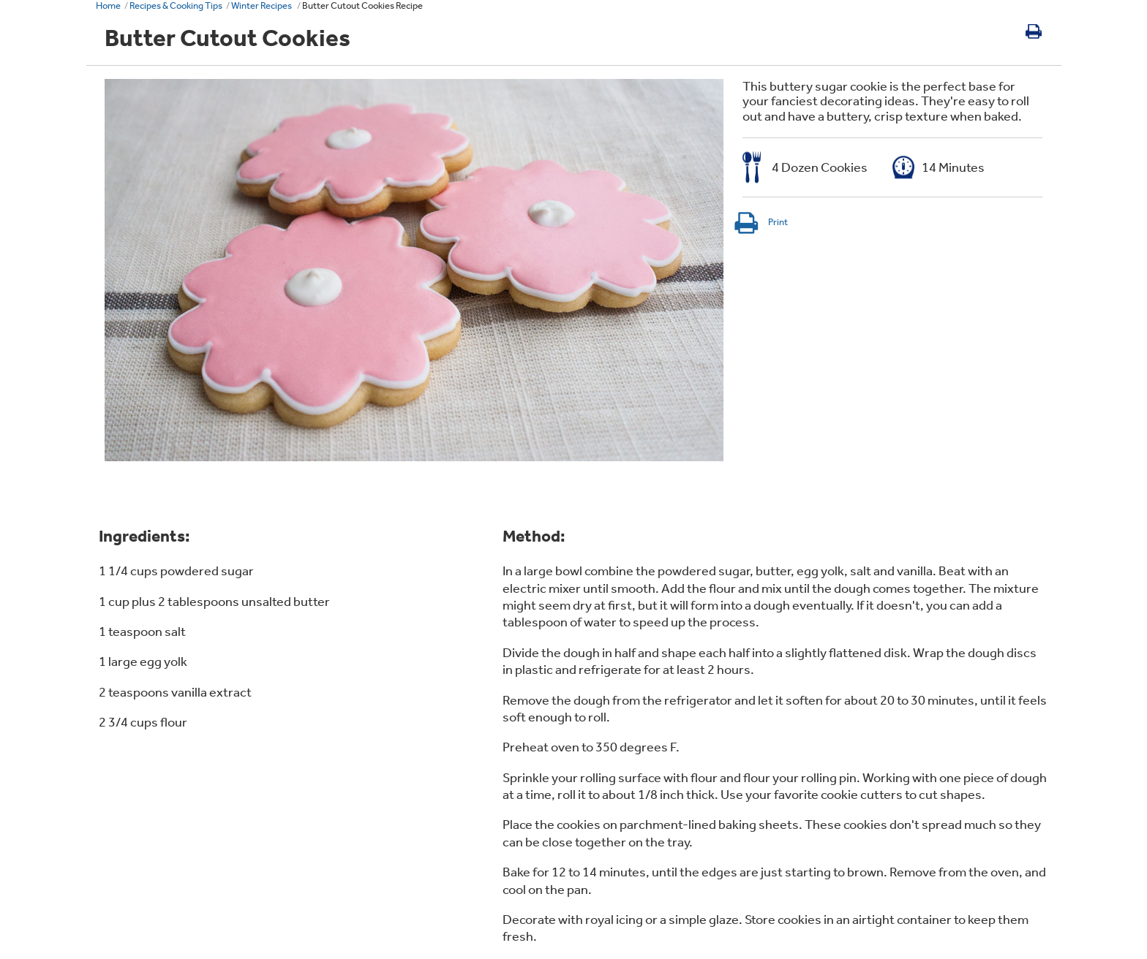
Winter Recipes (262, 5)
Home (108, 5)
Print (760, 221)
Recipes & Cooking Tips (175, 5)
